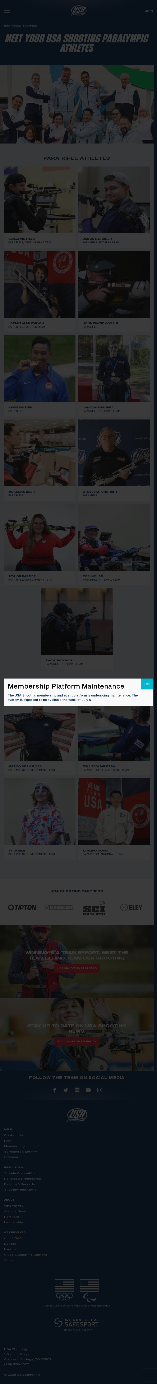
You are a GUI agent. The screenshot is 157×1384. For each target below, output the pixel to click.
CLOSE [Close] (147, 683)
